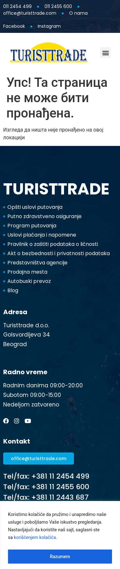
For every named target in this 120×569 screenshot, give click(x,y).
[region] (60, 535)
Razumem (60, 556)
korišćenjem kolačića (35, 537)
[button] (105, 52)
